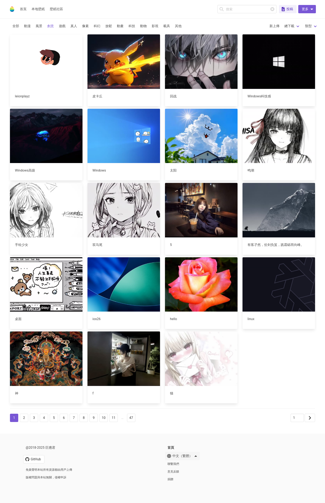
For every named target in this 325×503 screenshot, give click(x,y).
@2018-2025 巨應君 (40, 448)
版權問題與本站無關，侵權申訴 (46, 477)
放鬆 (108, 26)
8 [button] (84, 418)
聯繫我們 (173, 464)
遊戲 (62, 26)
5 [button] (54, 418)
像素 (85, 26)
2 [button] (24, 418)
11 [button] (113, 418)
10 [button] (104, 418)
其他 (178, 26)
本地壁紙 (38, 9)
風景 (39, 26)
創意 (50, 26)
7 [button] (74, 418)
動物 (143, 26)
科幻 (97, 26)
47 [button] (131, 418)
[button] (307, 9)
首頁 (23, 9)
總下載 (289, 26)
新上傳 (274, 26)
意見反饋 (173, 471)
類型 (308, 26)
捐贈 (170, 479)
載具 (166, 26)
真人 (73, 26)
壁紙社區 (56, 9)
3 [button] (34, 418)
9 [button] (94, 418)
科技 (132, 26)
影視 (155, 26)
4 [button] (44, 418)
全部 (15, 26)
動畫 (120, 26)
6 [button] (64, 418)
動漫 (27, 26)
